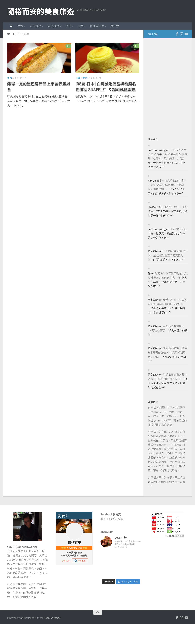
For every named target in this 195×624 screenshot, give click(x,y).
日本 (77, 78)
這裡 (40, 584)
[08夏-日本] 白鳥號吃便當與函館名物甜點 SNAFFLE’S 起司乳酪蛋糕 (105, 86)
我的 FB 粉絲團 (24, 592)
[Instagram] (181, 34)
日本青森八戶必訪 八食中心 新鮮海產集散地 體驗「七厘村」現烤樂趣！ (167, 154)
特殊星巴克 (97, 26)
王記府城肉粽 (178, 229)
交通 (68, 26)
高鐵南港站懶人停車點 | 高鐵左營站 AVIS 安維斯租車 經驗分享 (167, 352)
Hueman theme (52, 617)
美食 (20, 26)
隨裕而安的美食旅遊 (40, 11)
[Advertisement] (169, 86)
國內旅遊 (35, 26)
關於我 (114, 26)
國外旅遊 (53, 26)
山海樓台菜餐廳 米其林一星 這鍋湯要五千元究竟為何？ (168, 255)
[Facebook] (177, 34)
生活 (80, 26)
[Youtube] (186, 34)
